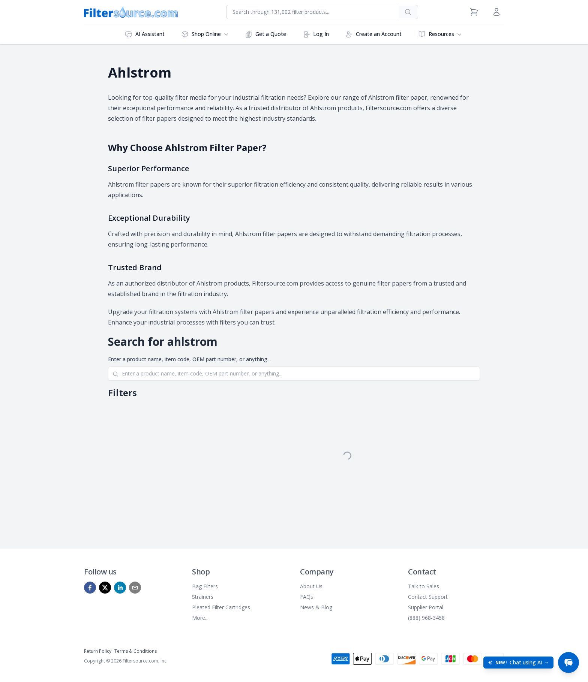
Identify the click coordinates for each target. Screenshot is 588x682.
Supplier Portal (425, 607)
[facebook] (90, 588)
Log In (316, 34)
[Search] (294, 373)
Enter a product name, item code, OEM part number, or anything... (189, 359)
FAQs (306, 596)
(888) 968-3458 (426, 617)
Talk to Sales (423, 586)
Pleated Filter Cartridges (221, 607)
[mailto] (135, 588)
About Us (311, 586)
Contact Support (428, 596)
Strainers (202, 596)
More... (200, 617)
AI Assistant (145, 34)
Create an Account (373, 34)
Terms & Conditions (135, 651)
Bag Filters (205, 586)
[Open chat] (568, 662)
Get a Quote (265, 34)
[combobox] (312, 12)
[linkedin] (120, 588)
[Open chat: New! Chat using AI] (518, 663)
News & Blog (316, 607)
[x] (105, 588)
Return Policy (97, 651)
